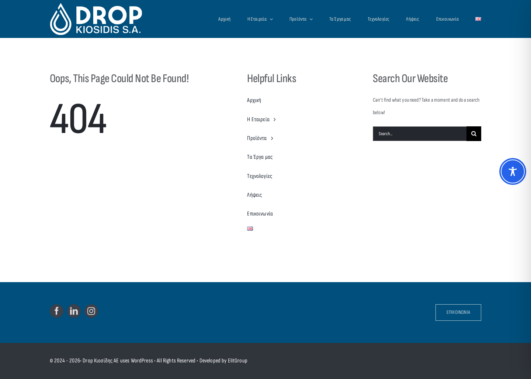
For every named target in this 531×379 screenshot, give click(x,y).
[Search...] (419, 133)
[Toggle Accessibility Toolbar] (512, 171)
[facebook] (56, 311)
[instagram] (91, 311)
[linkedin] (74, 311)
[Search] (473, 133)
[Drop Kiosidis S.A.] (104, 19)
